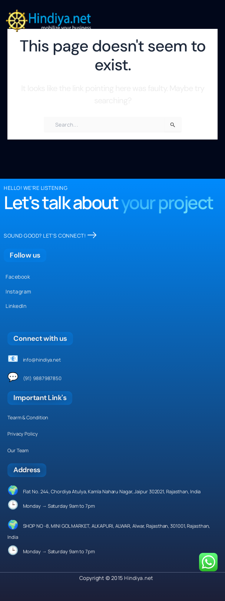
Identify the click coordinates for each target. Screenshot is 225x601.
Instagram (19, 291)
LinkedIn (16, 305)
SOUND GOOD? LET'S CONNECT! (50, 235)
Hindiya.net (138, 577)
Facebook (18, 276)
